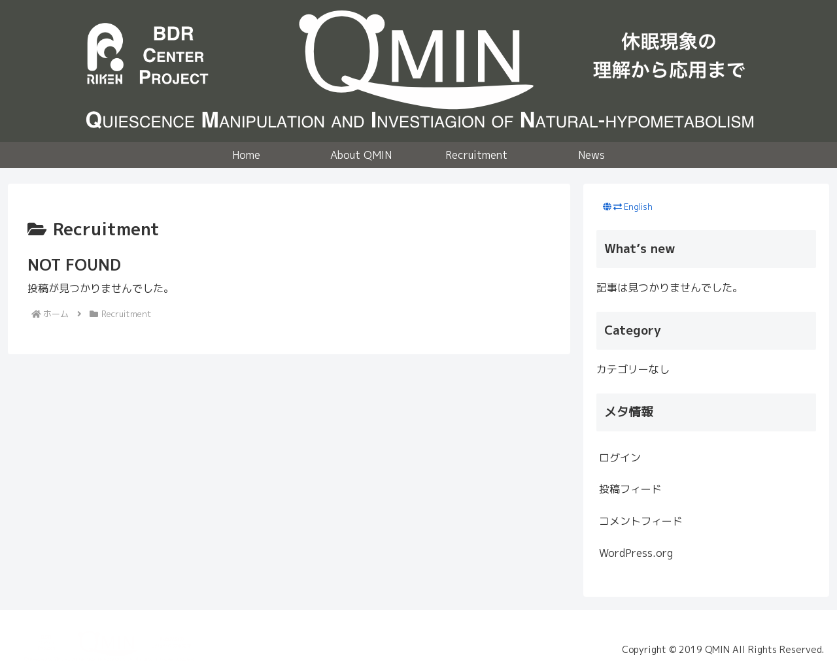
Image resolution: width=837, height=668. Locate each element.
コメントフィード (641, 521)
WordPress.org (636, 553)
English (638, 206)
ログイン (620, 457)
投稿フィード (630, 489)
